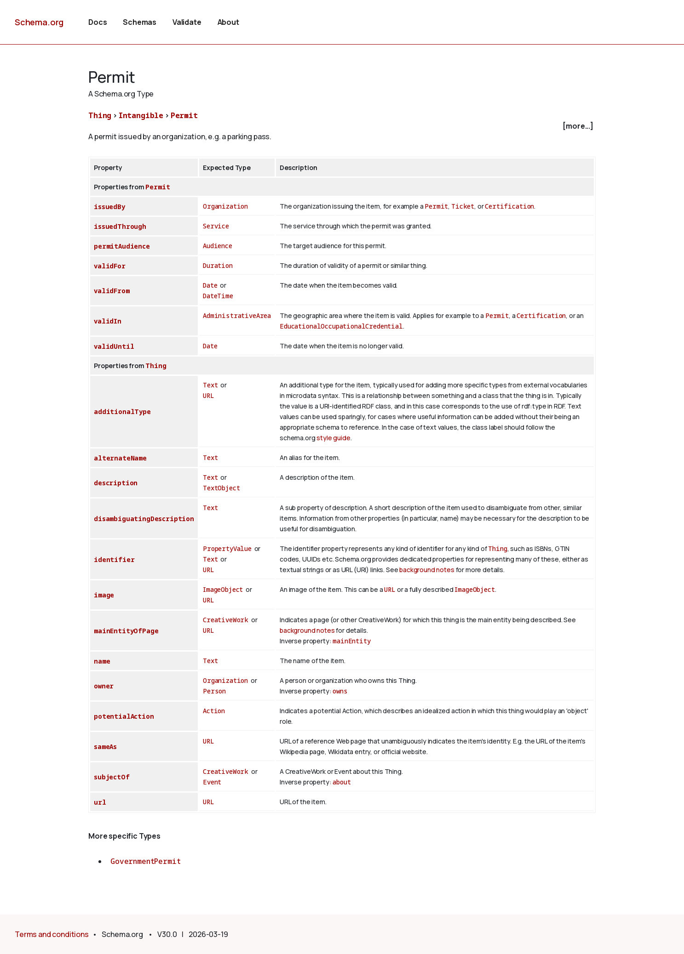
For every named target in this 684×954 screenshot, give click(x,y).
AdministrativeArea (237, 315)
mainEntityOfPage (126, 630)
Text (210, 384)
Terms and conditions (52, 934)
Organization (225, 206)
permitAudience (122, 246)
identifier (114, 559)
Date (210, 285)
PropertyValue (227, 548)
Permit (184, 115)
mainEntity (351, 640)
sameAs (105, 746)
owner (104, 685)
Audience (217, 245)
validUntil (114, 346)
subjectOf (112, 776)
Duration (218, 265)
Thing (99, 115)
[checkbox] (342, 126)
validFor (110, 265)
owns (340, 691)
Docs (97, 22)
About (228, 22)
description (116, 482)
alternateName (120, 458)
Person (214, 691)
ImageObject (223, 589)
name (102, 661)
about (342, 782)
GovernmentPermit (145, 861)
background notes (426, 569)
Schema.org (39, 22)
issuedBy (109, 206)
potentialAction (124, 716)
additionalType (122, 411)
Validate (186, 22)
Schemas (139, 22)
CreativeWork (225, 619)
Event (212, 782)
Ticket (462, 206)
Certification (509, 206)
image (104, 595)
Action (214, 710)
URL (208, 395)
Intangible (141, 115)
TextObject (221, 487)
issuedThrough (120, 226)
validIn (107, 321)
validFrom (112, 290)
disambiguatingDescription (144, 518)
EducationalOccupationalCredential (341, 326)
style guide (333, 437)
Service (216, 225)
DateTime (218, 295)
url (100, 802)
